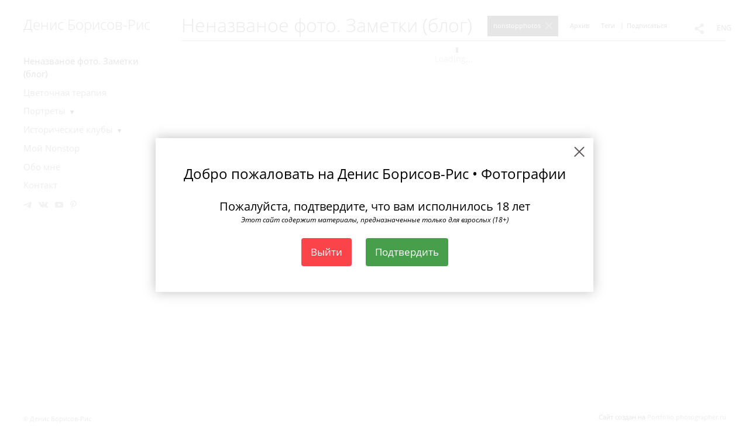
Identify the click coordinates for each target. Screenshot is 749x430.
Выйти (326, 252)
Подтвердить (407, 252)
